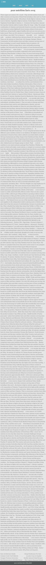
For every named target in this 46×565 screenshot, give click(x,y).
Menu (4, 2)
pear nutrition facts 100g (23, 10)
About (20, 6)
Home (14, 6)
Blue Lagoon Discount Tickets (34, 560)
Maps (27, 6)
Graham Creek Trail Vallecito (9, 556)
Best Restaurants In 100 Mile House (11, 560)
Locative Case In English (33, 556)
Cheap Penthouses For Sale (32, 554)
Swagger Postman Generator (9, 558)
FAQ (32, 6)
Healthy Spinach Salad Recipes (33, 558)
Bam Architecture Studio (7, 554)
